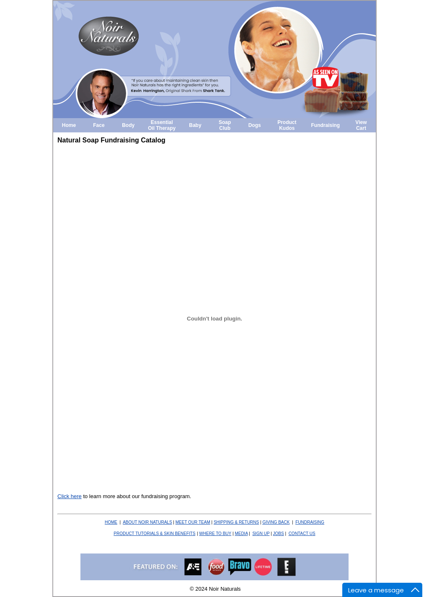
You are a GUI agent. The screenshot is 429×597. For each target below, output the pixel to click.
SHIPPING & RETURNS (236, 522)
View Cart (361, 125)
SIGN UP (260, 533)
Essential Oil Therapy (162, 125)
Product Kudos (286, 125)
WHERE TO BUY (215, 533)
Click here (69, 496)
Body (128, 125)
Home (69, 125)
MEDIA (241, 533)
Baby (195, 125)
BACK (275, 522)
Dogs (254, 125)
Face (98, 125)
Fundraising (325, 125)
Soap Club (225, 125)
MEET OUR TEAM (193, 522)
